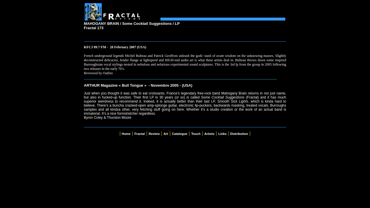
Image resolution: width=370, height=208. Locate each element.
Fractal (139, 133)
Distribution (239, 133)
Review (154, 133)
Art (166, 133)
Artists (209, 133)
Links (222, 133)
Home (126, 133)
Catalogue (179, 133)
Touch (195, 133)
